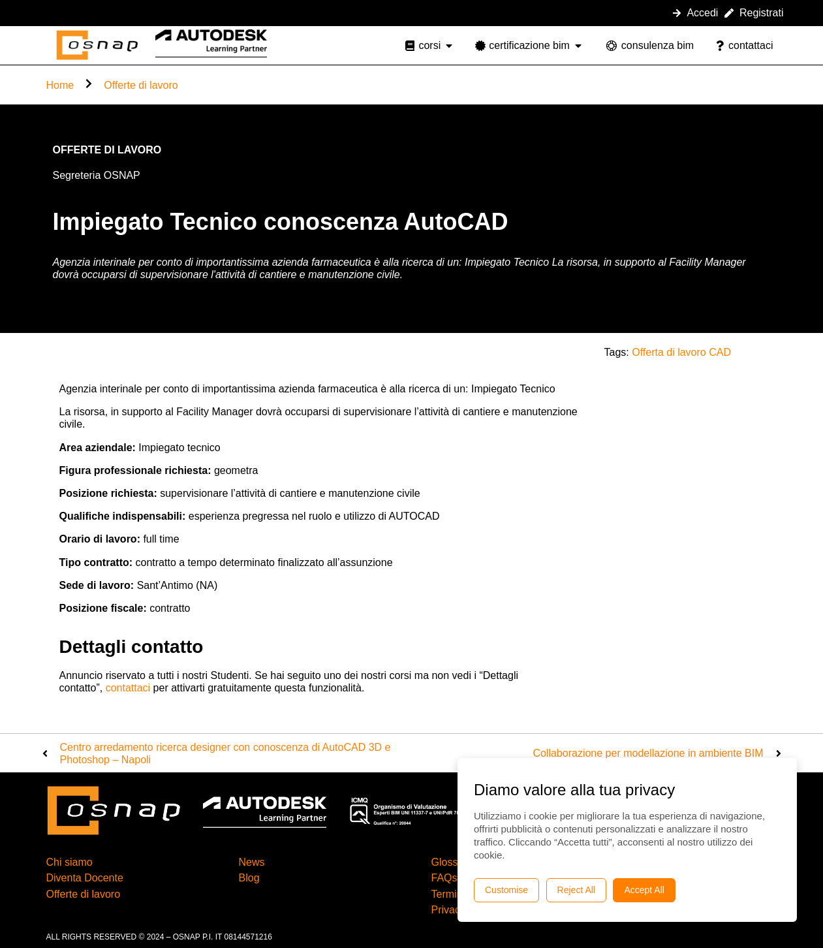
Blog (249, 877)
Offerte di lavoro (141, 85)
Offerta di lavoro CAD (681, 352)
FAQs (444, 877)
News (252, 862)
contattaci (128, 687)
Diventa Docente (84, 877)
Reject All (576, 890)
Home (60, 85)
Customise (506, 890)
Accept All (644, 890)
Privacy (448, 909)
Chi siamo (69, 862)
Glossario (453, 862)
